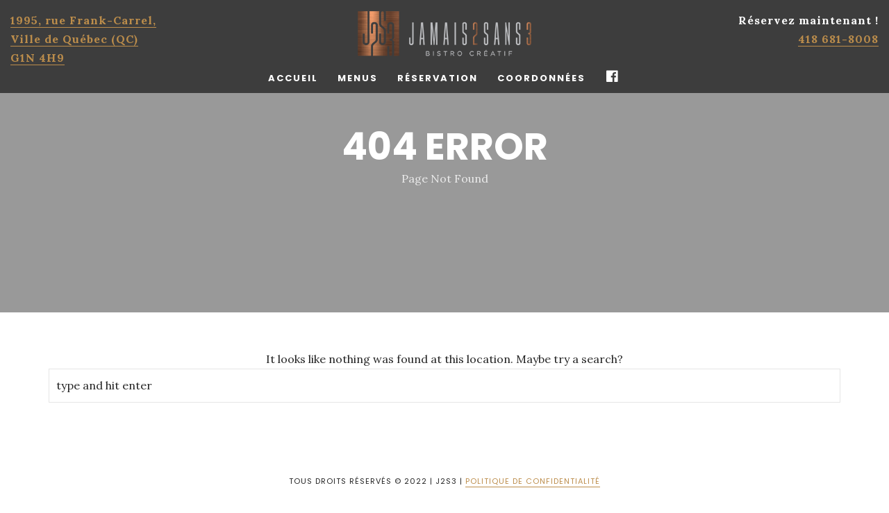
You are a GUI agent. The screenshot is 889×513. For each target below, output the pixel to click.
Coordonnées (541, 78)
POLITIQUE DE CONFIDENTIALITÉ (532, 481)
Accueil (293, 78)
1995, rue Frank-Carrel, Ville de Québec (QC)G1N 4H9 (83, 39)
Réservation (437, 78)
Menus (358, 78)
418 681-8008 (838, 39)
